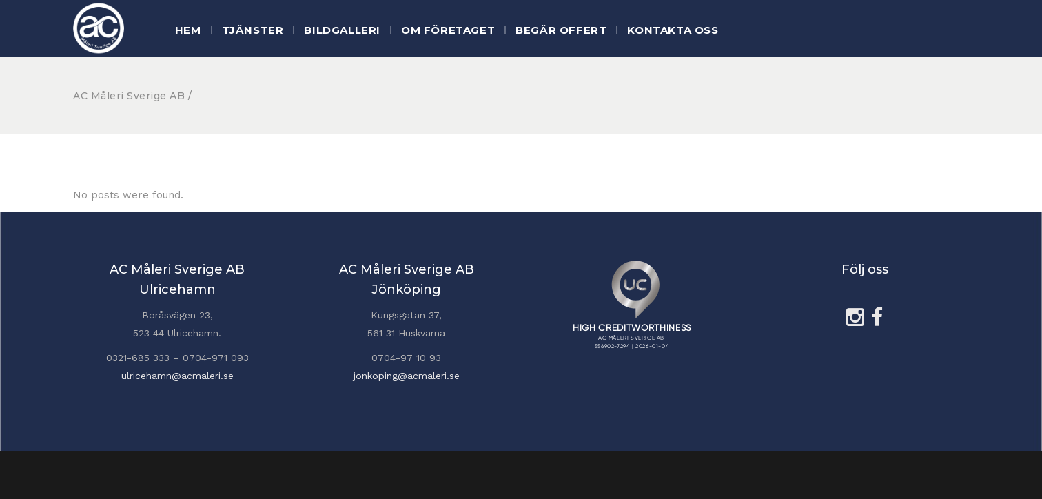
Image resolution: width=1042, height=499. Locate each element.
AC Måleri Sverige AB (129, 96)
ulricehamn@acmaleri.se (177, 375)
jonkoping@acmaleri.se (407, 375)
